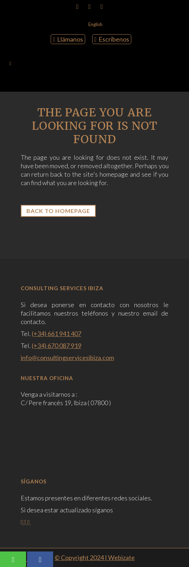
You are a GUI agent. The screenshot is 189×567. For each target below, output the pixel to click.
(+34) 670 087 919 (56, 345)
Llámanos (68, 39)
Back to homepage (58, 210)
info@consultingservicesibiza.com (67, 357)
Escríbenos (111, 39)
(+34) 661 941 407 (56, 333)
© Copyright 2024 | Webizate (95, 557)
